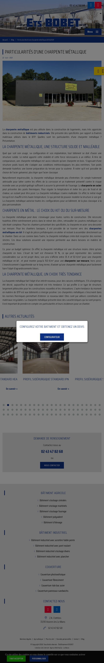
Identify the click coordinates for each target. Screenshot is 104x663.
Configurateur (52, 337)
